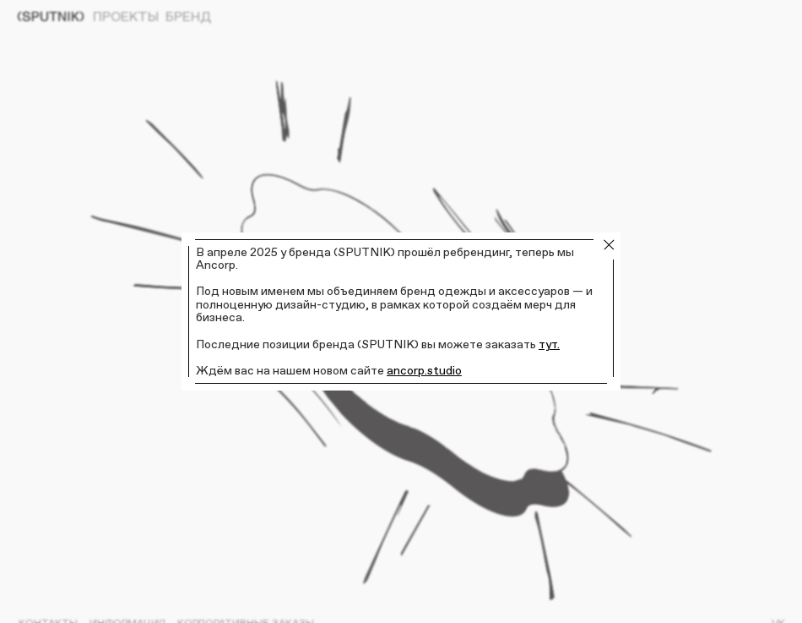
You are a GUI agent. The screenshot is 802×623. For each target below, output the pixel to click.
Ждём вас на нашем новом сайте (291, 370)
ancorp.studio (424, 370)
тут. (549, 344)
